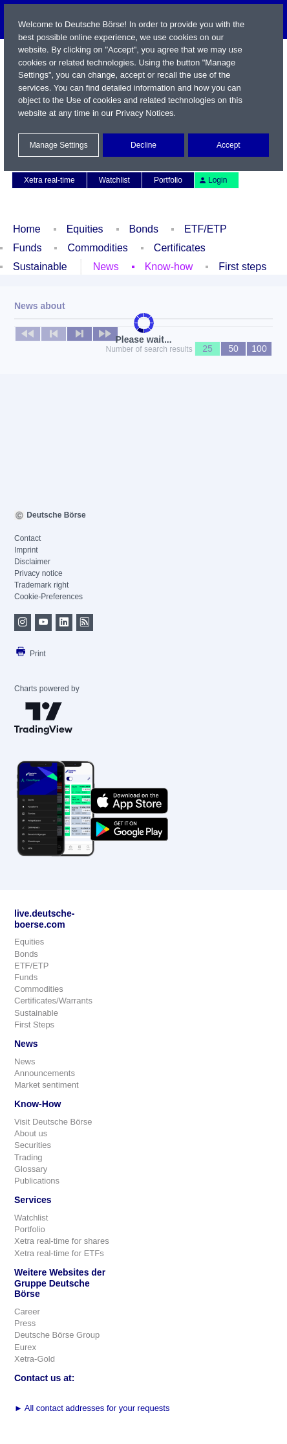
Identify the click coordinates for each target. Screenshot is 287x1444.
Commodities (97, 247)
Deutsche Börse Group (57, 1335)
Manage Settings (59, 145)
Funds (27, 247)
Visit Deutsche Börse (53, 1122)
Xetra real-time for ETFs (59, 1253)
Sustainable (40, 266)
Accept (228, 145)
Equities (85, 229)
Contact (27, 538)
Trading (28, 1157)
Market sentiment (46, 1085)
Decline (143, 145)
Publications (36, 1181)
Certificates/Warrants (53, 1000)
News (106, 266)
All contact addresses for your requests (92, 1408)
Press (25, 1323)
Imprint (26, 550)
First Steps (34, 1024)
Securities (32, 1145)
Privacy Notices (145, 113)
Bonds (143, 229)
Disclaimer (32, 561)
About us (30, 1133)
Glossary (30, 1169)
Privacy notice (38, 573)
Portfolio (168, 180)
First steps (242, 266)
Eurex (25, 1347)
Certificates (180, 247)
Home (27, 229)
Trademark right (41, 585)
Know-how (169, 266)
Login (212, 180)
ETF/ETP (205, 229)
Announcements (44, 1073)
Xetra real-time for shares (61, 1241)
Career (27, 1311)
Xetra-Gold (34, 1359)
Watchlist (114, 180)
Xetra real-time (49, 180)
